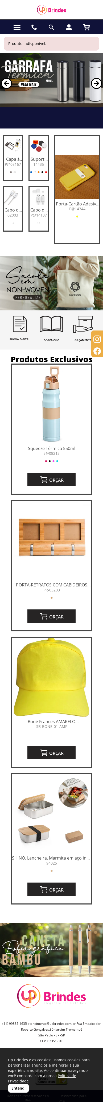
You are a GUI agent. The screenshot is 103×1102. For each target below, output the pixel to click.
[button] (6, 83)
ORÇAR (52, 479)
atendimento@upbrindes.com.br (52, 1023)
